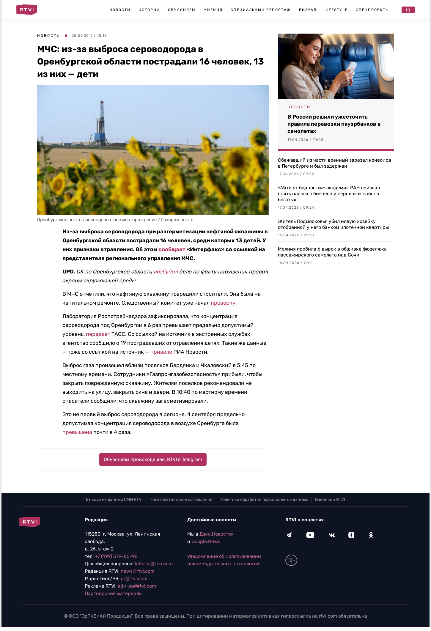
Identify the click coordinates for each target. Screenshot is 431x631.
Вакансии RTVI (330, 499)
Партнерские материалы (113, 593)
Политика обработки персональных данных (263, 499)
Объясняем (182, 10)
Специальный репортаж (261, 10)
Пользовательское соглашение (181, 499)
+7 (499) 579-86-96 (116, 556)
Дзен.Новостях (216, 534)
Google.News (205, 541)
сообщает (171, 249)
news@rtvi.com (138, 571)
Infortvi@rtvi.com (154, 564)
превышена (77, 432)
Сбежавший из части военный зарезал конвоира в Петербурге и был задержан (334, 163)
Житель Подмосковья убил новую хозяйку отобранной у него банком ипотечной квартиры (333, 224)
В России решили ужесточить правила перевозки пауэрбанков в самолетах (334, 124)
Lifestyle (336, 10)
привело (161, 352)
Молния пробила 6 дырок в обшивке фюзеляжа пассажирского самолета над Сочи (332, 252)
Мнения (213, 10)
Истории (149, 10)
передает (98, 334)
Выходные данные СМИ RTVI (114, 499)
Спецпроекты (372, 10)
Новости (119, 10)
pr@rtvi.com (134, 578)
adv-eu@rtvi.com (137, 586)
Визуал (308, 10)
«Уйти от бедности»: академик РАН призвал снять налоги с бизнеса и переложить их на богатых (329, 193)
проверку (223, 303)
